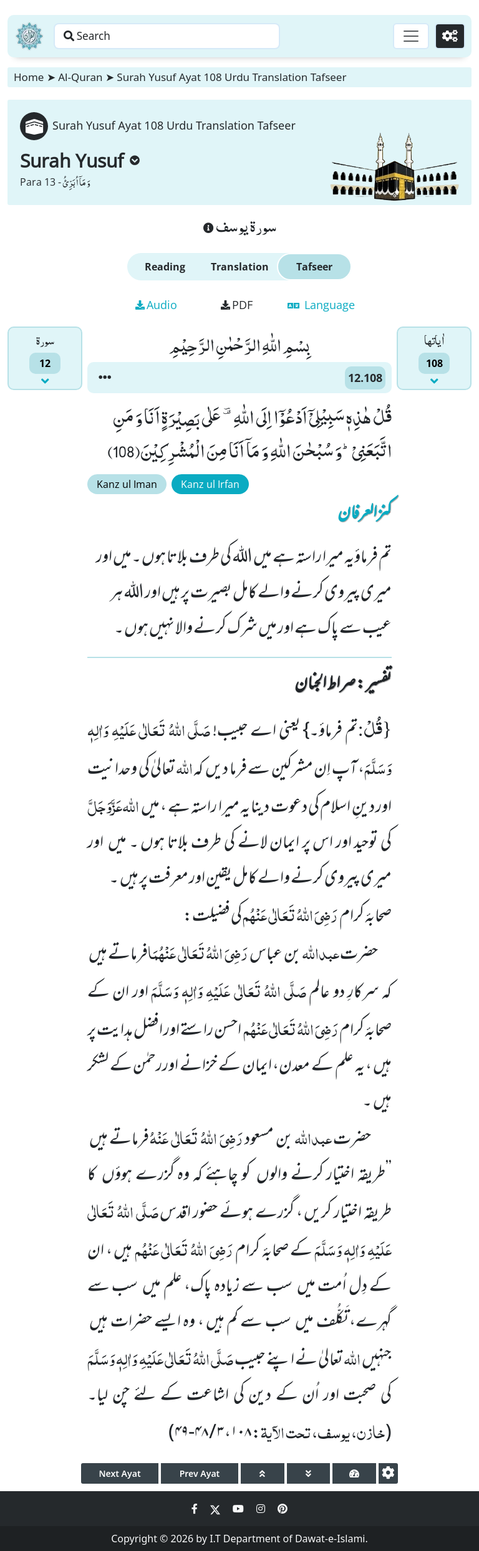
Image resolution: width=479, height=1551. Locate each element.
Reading (165, 267)
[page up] (263, 1473)
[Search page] (195, 36)
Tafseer (314, 267)
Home (29, 77)
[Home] (29, 36)
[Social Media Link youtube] (239, 1508)
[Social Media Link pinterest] (283, 1508)
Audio (156, 304)
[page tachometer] (354, 1473)
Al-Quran (80, 77)
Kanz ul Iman (127, 484)
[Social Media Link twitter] (216, 1508)
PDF (237, 304)
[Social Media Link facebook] (195, 1508)
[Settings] (448, 36)
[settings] (388, 1473)
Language (321, 304)
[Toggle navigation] (408, 36)
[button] (105, 377)
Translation (240, 267)
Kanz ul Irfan (210, 484)
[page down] (309, 1473)
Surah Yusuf (80, 160)
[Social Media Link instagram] (262, 1508)
